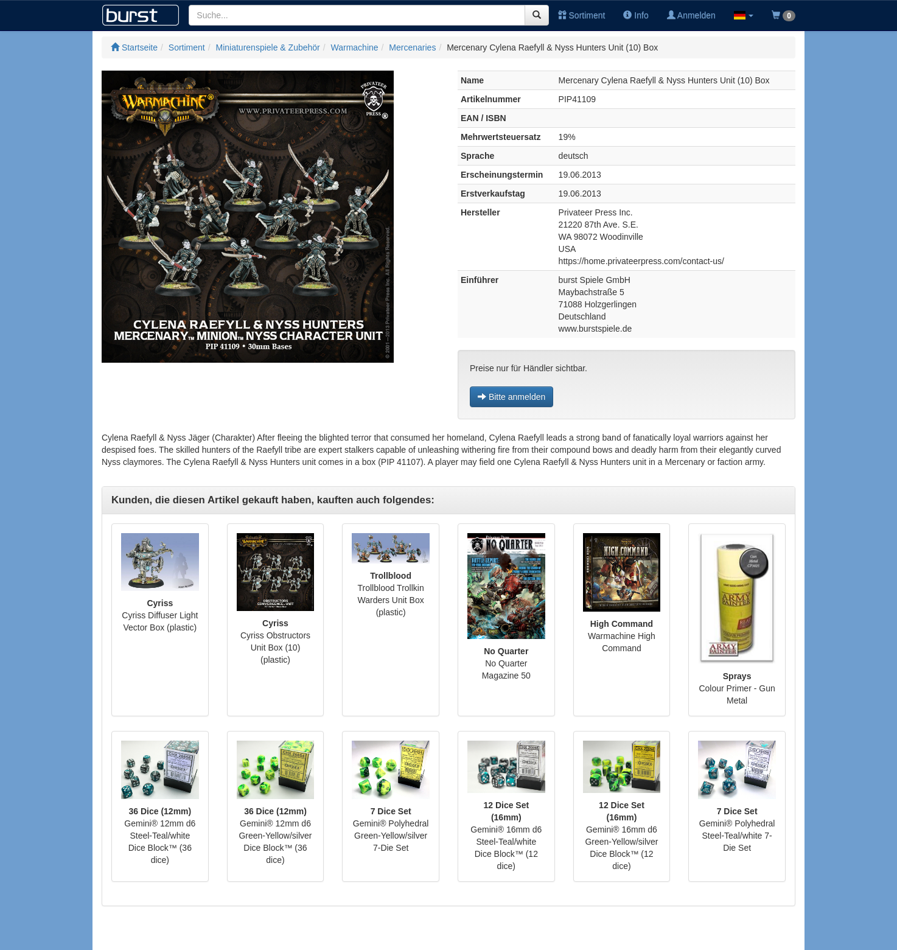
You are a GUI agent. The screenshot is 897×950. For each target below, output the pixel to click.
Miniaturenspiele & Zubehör (268, 47)
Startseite (134, 47)
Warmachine (355, 47)
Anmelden (691, 15)
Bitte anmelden (511, 397)
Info (635, 15)
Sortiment (582, 15)
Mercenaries (412, 47)
